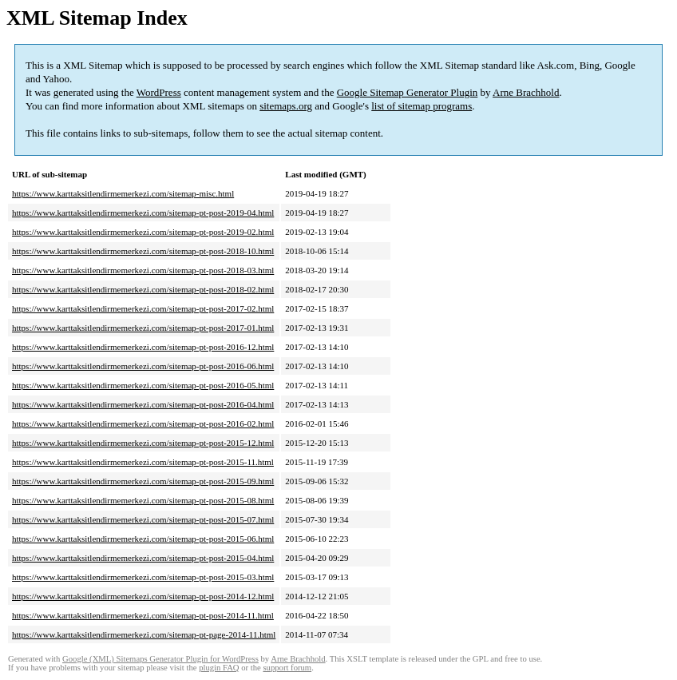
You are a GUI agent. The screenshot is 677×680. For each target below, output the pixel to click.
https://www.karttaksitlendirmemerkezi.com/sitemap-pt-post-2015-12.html (143, 442)
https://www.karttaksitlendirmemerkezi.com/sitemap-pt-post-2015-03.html (143, 577)
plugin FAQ (219, 667)
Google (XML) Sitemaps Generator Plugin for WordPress (160, 658)
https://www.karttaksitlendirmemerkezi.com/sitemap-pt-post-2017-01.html (143, 327)
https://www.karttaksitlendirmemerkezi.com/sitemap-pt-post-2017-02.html (143, 308)
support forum (287, 667)
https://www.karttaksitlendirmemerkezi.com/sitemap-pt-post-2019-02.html (143, 232)
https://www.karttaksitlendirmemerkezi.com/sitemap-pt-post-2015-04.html (143, 558)
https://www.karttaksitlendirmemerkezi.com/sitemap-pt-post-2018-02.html (143, 289)
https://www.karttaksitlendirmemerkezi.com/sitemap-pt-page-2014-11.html (143, 634)
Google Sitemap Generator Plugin (407, 92)
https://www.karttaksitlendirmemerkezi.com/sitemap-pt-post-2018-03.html (143, 270)
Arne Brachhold (526, 92)
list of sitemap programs (421, 106)
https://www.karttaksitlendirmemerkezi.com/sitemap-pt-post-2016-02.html (143, 423)
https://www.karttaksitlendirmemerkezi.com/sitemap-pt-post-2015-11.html (143, 462)
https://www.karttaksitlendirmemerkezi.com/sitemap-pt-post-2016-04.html (143, 404)
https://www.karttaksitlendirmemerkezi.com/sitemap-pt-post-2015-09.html (143, 481)
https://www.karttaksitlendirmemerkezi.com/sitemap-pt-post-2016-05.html (143, 385)
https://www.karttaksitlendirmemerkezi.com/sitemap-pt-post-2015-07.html (143, 519)
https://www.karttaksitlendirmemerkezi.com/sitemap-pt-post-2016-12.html (143, 347)
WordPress (159, 92)
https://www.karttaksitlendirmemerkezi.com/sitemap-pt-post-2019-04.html (143, 212)
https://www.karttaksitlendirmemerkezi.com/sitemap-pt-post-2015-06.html (143, 538)
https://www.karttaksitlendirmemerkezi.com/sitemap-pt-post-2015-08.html (143, 500)
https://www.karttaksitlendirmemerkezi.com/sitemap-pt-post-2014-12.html (143, 596)
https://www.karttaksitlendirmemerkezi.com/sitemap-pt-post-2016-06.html (143, 366)
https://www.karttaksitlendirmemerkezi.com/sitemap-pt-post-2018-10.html (143, 251)
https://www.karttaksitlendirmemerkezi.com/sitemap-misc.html (123, 193)
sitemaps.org (285, 106)
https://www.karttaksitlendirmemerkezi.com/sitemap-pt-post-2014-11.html (143, 615)
